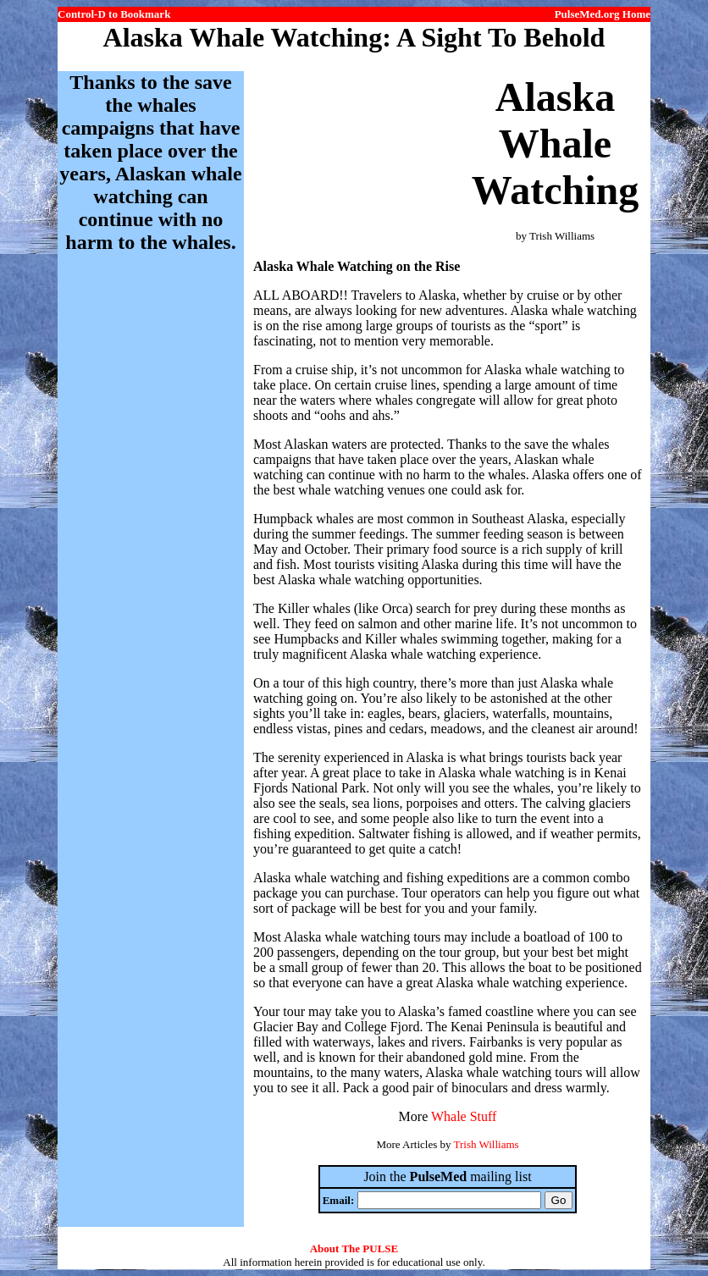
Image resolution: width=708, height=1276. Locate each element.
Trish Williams (485, 1144)
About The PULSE (354, 1248)
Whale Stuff (463, 1116)
